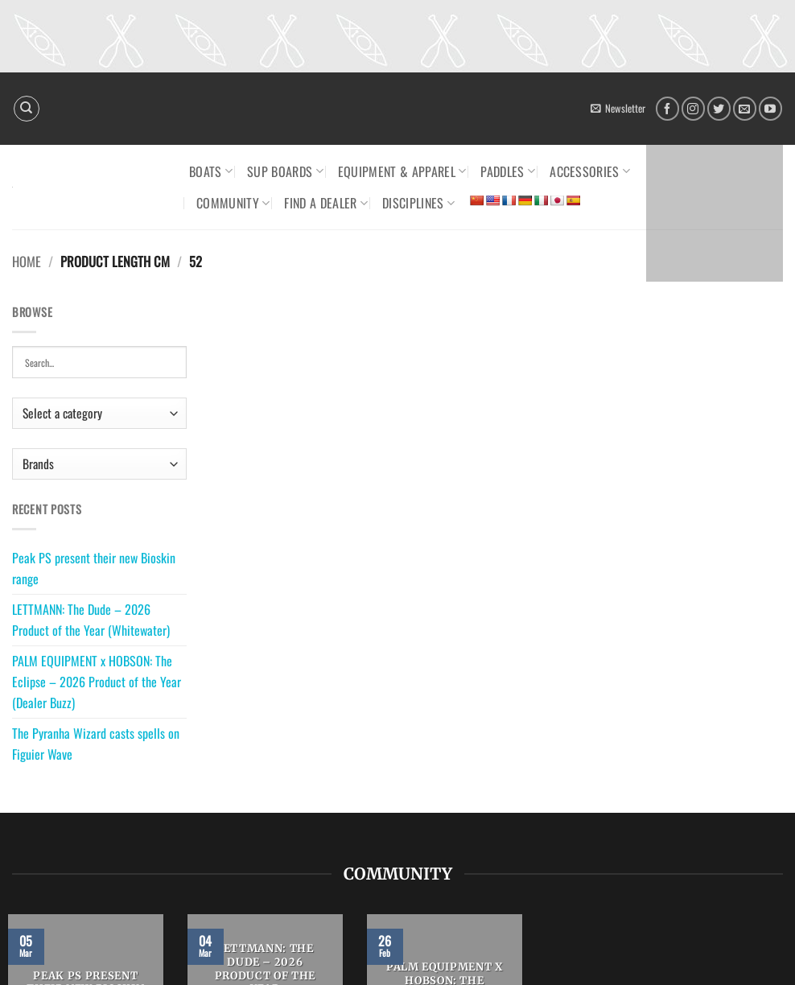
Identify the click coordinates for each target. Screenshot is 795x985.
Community (233, 202)
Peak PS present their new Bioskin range (93, 568)
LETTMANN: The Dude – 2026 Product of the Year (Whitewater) (91, 620)
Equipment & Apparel (402, 171)
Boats (211, 171)
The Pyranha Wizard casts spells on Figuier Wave (95, 743)
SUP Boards (285, 171)
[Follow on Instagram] (693, 108)
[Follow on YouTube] (770, 108)
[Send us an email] (744, 108)
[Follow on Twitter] (719, 108)
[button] (618, 109)
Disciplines (418, 202)
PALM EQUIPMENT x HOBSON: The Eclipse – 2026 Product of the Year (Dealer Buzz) (96, 681)
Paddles (507, 171)
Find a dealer (326, 202)
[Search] (26, 109)
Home (26, 261)
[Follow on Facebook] (667, 108)
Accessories (590, 171)
